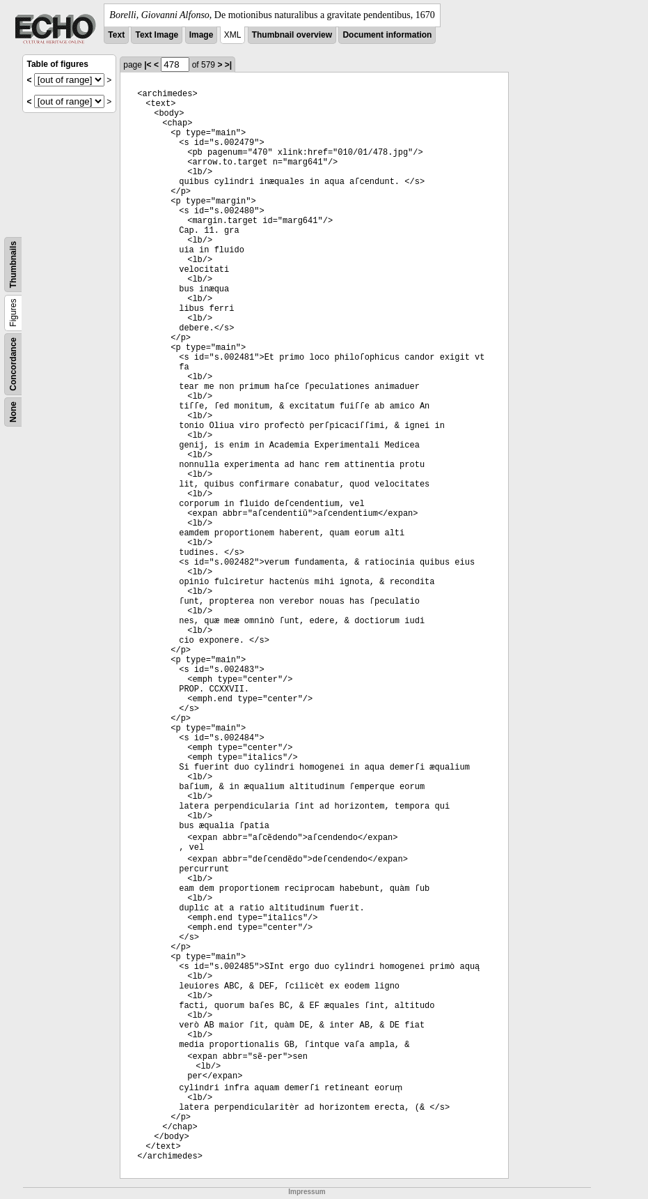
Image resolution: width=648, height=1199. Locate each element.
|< (147, 65)
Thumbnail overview (292, 35)
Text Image (156, 35)
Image (201, 35)
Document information (387, 35)
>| (228, 65)
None (13, 412)
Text (116, 35)
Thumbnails (13, 264)
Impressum (306, 1192)
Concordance (13, 364)
